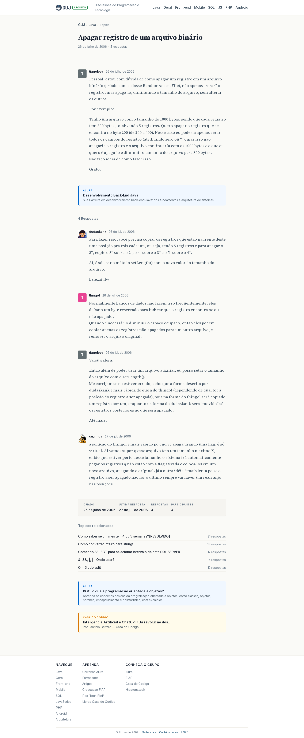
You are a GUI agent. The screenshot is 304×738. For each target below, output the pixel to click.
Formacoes (90, 678)
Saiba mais (149, 732)
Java (156, 7)
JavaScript (63, 702)
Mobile (199, 7)
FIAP (129, 678)
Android (241, 7)
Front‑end (183, 7)
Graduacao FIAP (94, 690)
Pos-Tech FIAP (93, 696)
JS (220, 7)
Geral (167, 7)
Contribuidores (168, 732)
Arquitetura (63, 719)
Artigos (87, 684)
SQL (211, 7)
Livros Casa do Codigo (98, 702)
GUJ (81, 25)
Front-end (63, 684)
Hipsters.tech (135, 690)
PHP (228, 7)
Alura (129, 672)
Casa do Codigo (137, 684)
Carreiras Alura (92, 672)
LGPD (185, 732)
